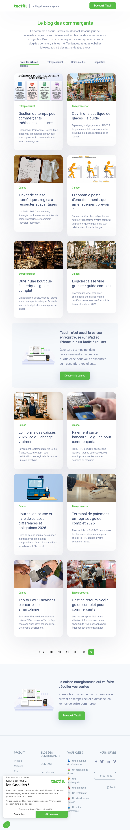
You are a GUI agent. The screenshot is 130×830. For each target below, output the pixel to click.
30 (75, 652)
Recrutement (47, 772)
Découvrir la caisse (74, 375)
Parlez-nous (105, 775)
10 (51, 652)
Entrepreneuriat (54, 62)
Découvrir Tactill (102, 5)
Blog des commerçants (50, 754)
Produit (18, 760)
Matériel (18, 766)
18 (59, 652)
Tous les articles (29, 62)
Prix (16, 771)
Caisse (24, 65)
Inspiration (99, 62)
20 (67, 652)
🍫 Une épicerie (76, 787)
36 (84, 652)
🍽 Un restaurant (77, 793)
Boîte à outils (78, 62)
